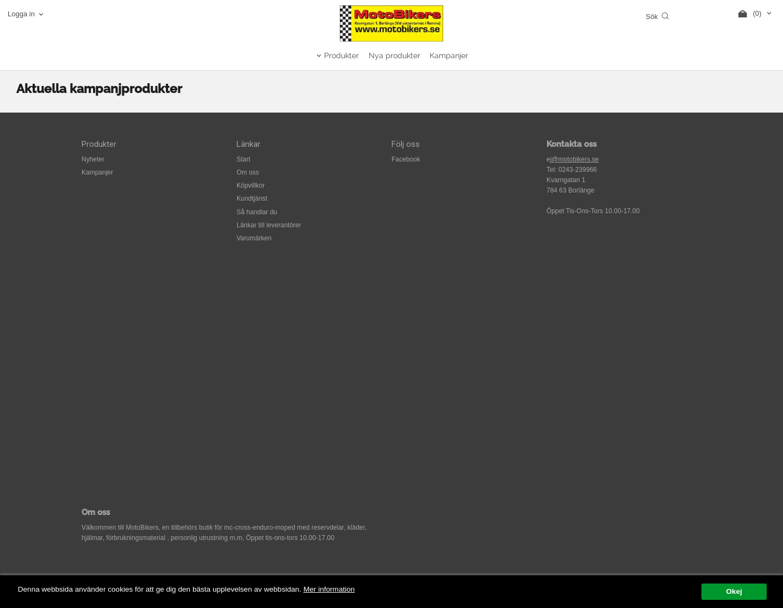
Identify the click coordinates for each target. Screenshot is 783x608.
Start (243, 159)
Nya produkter (394, 55)
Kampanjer (449, 55)
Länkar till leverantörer (269, 225)
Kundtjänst (252, 198)
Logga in (21, 14)
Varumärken (254, 238)
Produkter (341, 55)
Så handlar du (257, 212)
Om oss (248, 172)
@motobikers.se (575, 159)
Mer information (329, 589)
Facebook (405, 159)
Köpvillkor (251, 185)
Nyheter (93, 159)
